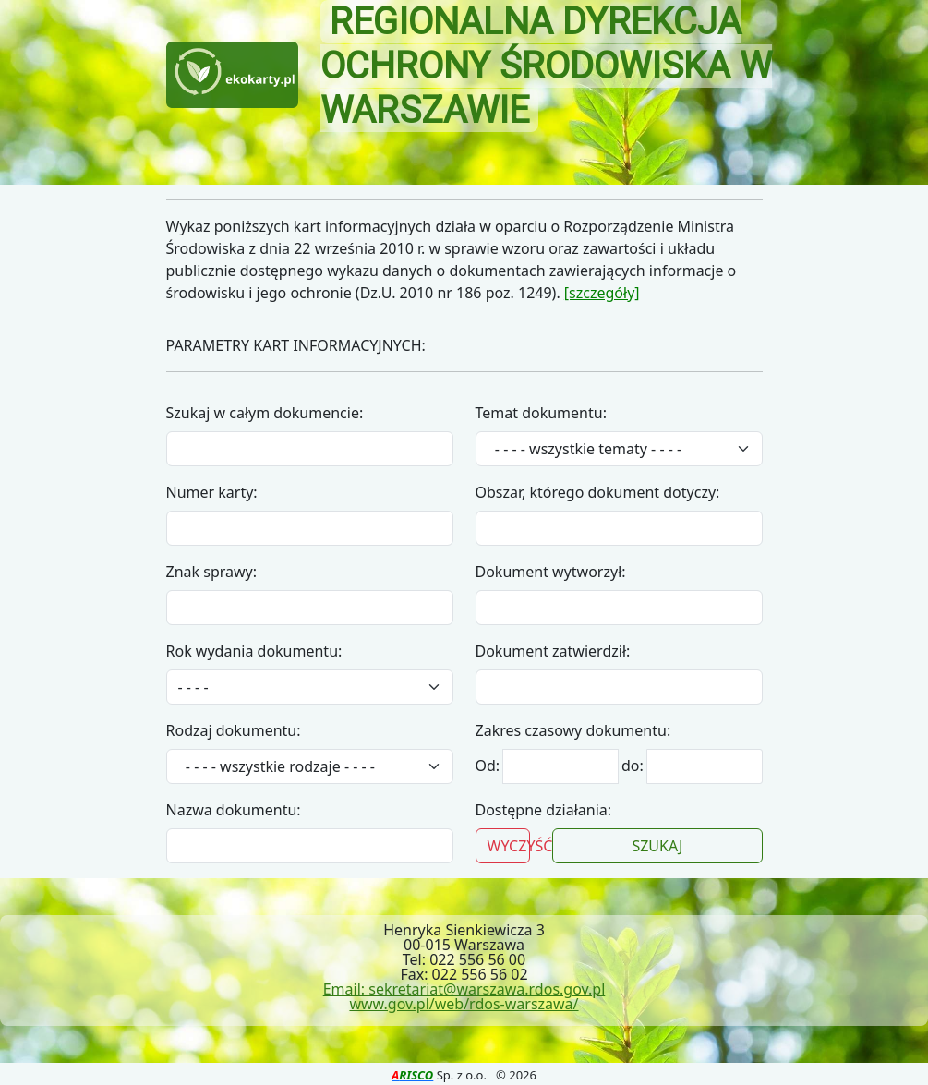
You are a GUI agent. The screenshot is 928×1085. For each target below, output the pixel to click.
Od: (490, 765)
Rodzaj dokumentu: (233, 730)
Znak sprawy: (212, 571)
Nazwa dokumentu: (233, 810)
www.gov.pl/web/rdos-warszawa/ (463, 1004)
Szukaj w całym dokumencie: (265, 413)
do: (632, 765)
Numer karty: (212, 492)
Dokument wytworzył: (551, 571)
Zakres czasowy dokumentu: (573, 730)
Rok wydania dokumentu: (254, 651)
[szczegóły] (602, 293)
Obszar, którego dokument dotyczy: (598, 492)
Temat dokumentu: (541, 413)
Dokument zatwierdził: (553, 651)
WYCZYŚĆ (509, 846)
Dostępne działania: (544, 810)
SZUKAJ (657, 846)
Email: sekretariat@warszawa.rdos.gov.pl (464, 989)
